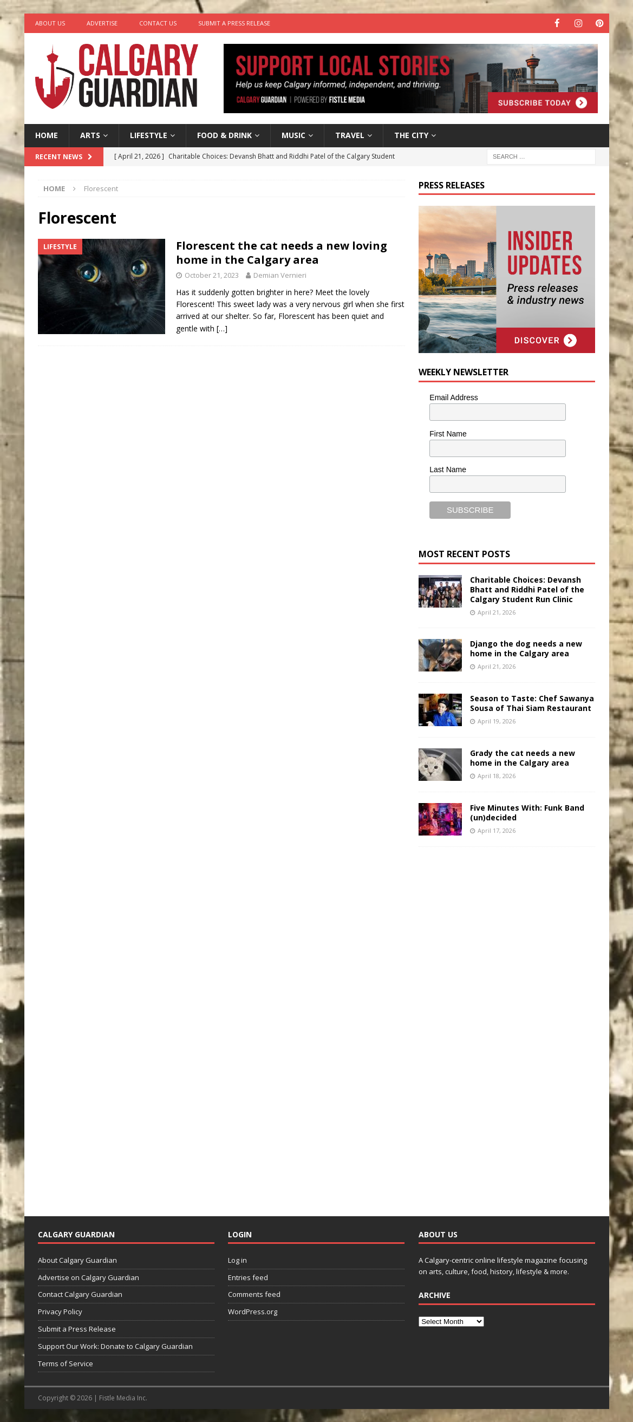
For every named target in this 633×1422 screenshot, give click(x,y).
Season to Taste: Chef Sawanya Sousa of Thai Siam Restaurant (532, 703)
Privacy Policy (60, 1311)
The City (411, 134)
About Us (50, 23)
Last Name (447, 469)
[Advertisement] (500, 1022)
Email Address (453, 397)
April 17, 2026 (496, 830)
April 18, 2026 (496, 775)
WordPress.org (252, 1311)
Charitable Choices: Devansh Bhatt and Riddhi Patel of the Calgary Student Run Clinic (527, 589)
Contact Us (158, 23)
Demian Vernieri (279, 274)
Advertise (102, 23)
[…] (222, 328)
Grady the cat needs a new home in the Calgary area (522, 757)
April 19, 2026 (496, 720)
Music (293, 134)
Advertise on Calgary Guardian (88, 1277)
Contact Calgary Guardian (80, 1294)
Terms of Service (65, 1363)
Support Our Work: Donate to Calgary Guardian (115, 1346)
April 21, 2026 (496, 612)
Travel (349, 134)
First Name (447, 433)
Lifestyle (148, 134)
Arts (90, 134)
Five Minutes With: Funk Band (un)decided (527, 812)
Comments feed (254, 1294)
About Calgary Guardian (77, 1259)
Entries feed (248, 1277)
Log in (237, 1259)
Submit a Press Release (234, 23)
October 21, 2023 (212, 274)
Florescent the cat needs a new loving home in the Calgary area (281, 252)
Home (46, 134)
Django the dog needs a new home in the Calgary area (526, 648)
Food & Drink (224, 134)
